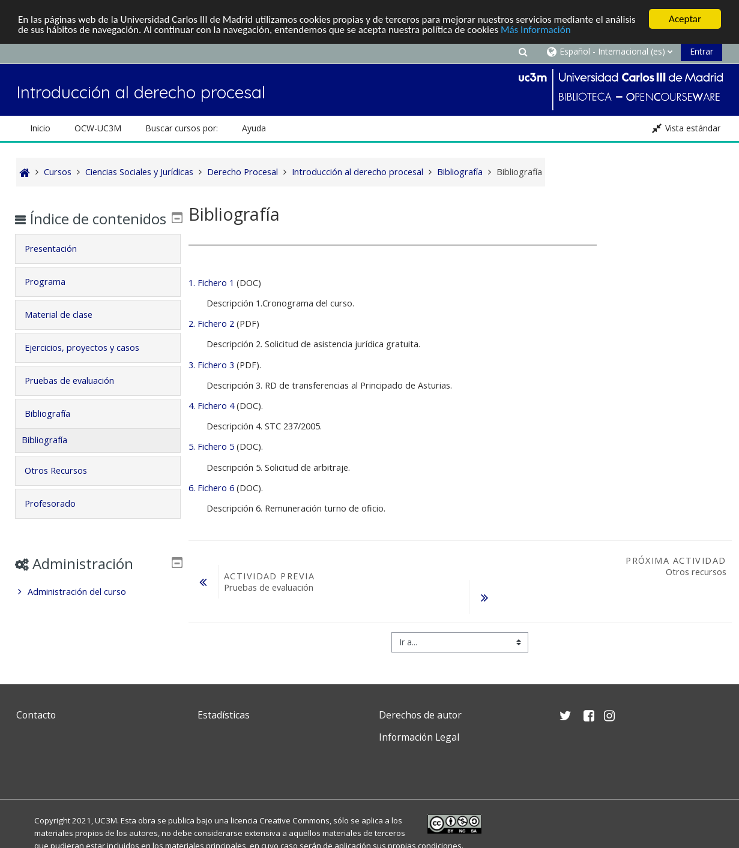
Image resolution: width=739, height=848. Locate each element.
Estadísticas (224, 714)
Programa (54, 299)
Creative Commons (294, 820)
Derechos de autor (420, 714)
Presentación (60, 266)
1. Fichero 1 (213, 282)
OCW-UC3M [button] (97, 128)
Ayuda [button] (254, 128)
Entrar (701, 51)
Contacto (36, 714)
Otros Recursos (65, 488)
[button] (523, 51)
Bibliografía (56, 431)
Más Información (536, 29)
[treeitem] (98, 609)
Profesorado (59, 521)
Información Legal (419, 737)
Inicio (40, 128)
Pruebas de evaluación (78, 398)
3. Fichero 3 (211, 365)
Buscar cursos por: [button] (181, 128)
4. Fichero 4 (211, 405)
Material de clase (67, 332)
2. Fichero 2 (211, 323)
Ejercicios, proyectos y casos (91, 365)
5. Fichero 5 (211, 446)
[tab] (98, 266)
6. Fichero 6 (211, 488)
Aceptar (685, 19)
